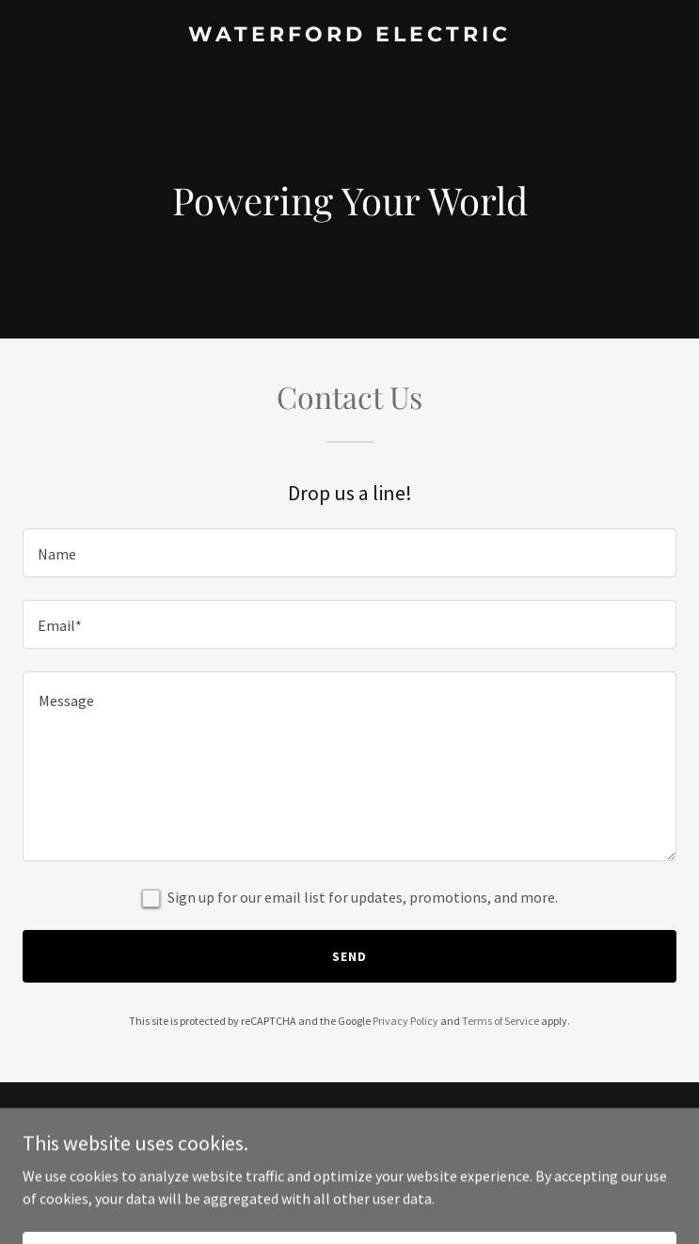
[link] (349, 35)
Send (349, 956)
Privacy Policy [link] (405, 1021)
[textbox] (349, 552)
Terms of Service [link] (500, 1021)
